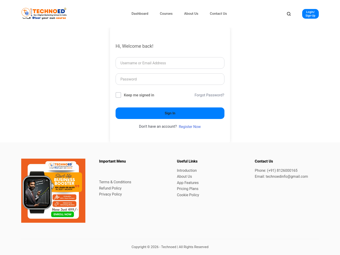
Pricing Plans (187, 189)
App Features (188, 183)
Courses (166, 14)
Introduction (187, 170)
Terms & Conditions (115, 182)
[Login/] (310, 14)
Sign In (170, 113)
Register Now (190, 127)
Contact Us (218, 14)
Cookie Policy (188, 195)
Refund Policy (110, 188)
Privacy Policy (110, 194)
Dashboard (139, 14)
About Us (191, 14)
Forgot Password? (209, 95)
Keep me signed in (139, 95)
